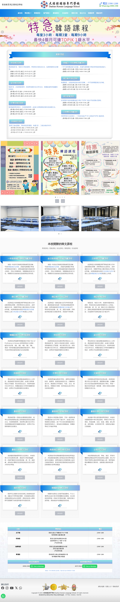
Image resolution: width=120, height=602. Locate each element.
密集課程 (53, 248)
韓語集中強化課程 (70, 78)
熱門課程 (46, 13)
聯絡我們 (99, 13)
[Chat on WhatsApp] (37, 566)
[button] (55, 197)
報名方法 (83, 13)
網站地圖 (101, 586)
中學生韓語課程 (17, 103)
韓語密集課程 (68, 96)
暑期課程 (56, 13)
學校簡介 (28, 13)
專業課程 (37, 13)
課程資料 (20, 286)
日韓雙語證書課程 (70, 112)
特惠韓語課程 (16, 121)
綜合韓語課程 (16, 83)
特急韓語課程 (16, 63)
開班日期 (75, 13)
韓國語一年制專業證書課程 (74, 63)
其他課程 (65, 13)
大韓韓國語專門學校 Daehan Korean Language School (59, 593)
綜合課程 (60, 248)
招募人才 (109, 586)
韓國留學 (91, 13)
